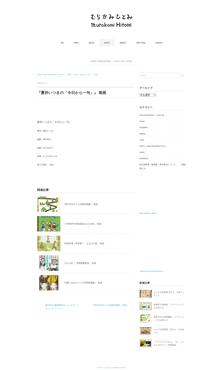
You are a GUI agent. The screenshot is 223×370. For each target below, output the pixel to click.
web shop (140, 42)
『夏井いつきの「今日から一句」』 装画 (81, 74)
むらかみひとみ (107, 367)
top (62, 42)
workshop (143, 158)
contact (158, 42)
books (142, 121)
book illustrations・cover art (107, 61)
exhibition (143, 127)
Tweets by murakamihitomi (151, 271)
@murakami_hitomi (148, 213)
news (76, 42)
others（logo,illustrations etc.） (153, 146)
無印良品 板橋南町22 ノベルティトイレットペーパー (62, 307)
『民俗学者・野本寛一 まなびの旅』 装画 (83, 243)
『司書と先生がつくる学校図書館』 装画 (82, 282)
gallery (123, 42)
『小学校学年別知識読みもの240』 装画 (81, 224)
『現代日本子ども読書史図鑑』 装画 (80, 204)
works (107, 42)
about (91, 42)
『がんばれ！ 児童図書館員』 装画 (79, 263)
